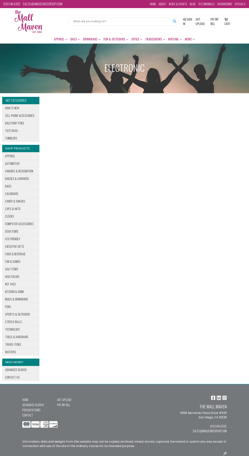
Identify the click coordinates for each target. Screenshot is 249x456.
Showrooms (224, 4)
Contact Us (12, 377)
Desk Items (11, 231)
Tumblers (11, 138)
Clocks (9, 216)
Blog (193, 4)
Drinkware (90, 39)
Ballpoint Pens (14, 123)
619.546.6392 (11, 3)
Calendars (12, 194)
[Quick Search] (120, 21)
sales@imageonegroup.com (42, 3)
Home (153, 4)
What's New (12, 108)
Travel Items (13, 344)
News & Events (178, 4)
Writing (173, 39)
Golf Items (11, 269)
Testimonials (206, 4)
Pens (8, 307)
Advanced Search (16, 370)
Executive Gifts (14, 246)
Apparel (59, 39)
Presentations (31, 410)
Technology (12, 329)
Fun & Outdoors (114, 39)
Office (135, 39)
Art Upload (64, 400)
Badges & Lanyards (17, 178)
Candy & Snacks (15, 201)
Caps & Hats (13, 209)
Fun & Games (13, 261)
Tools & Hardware (16, 337)
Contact (27, 415)
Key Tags (10, 284)
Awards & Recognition (19, 171)
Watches (10, 352)
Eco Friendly (12, 239)
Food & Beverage (15, 254)
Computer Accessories (19, 224)
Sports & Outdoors (17, 314)
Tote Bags (11, 130)
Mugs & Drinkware (16, 299)
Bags (73, 39)
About (163, 4)
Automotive (12, 163)
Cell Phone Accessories (19, 115)
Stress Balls (13, 322)
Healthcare (12, 276)
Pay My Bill (64, 405)
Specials (240, 4)
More (188, 39)
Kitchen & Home (14, 291)
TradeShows (153, 39)
